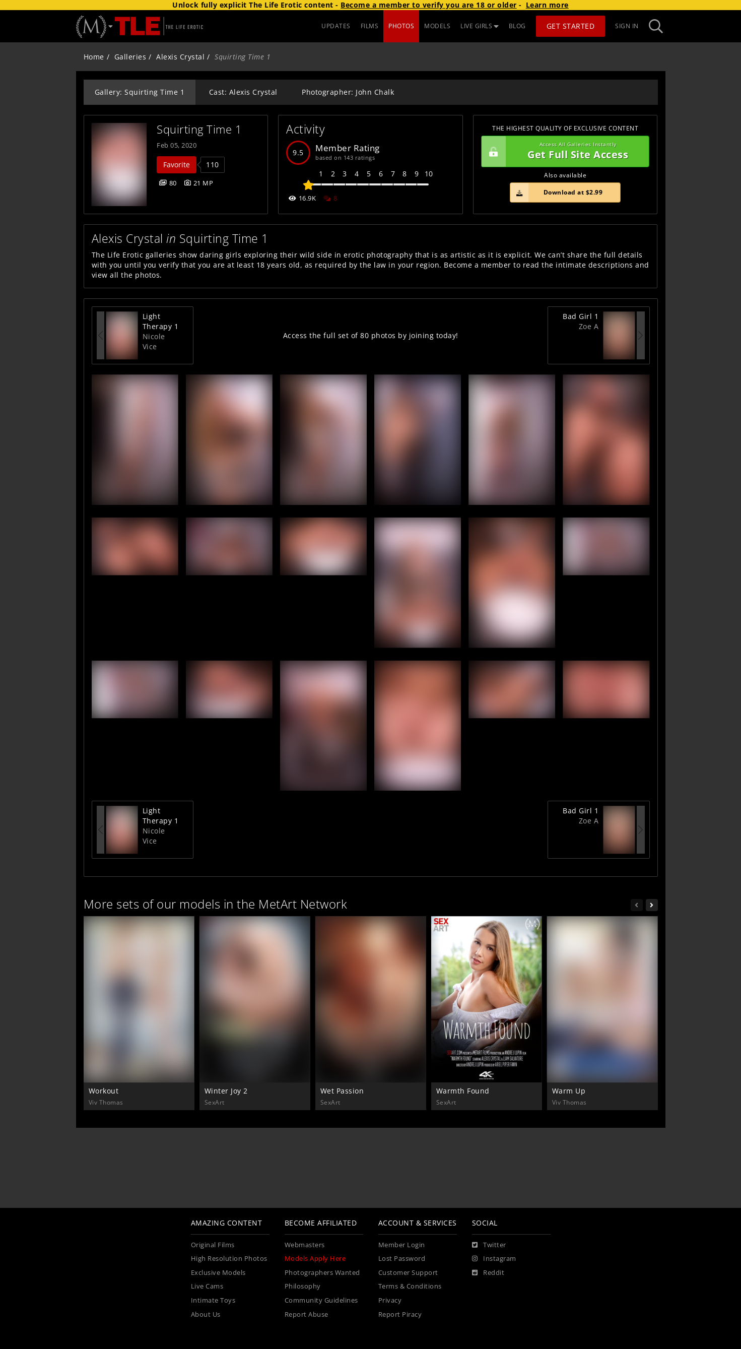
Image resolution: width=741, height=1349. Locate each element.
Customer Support (408, 1272)
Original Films (213, 1245)
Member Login (401, 1245)
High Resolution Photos (229, 1258)
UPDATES (336, 26)
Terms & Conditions (410, 1286)
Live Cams (207, 1286)
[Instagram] (494, 1258)
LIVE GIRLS (479, 26)
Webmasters (305, 1245)
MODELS (437, 26)
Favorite (176, 164)
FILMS (370, 26)
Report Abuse (306, 1314)
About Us (206, 1314)
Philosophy (303, 1286)
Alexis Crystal (180, 56)
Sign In (627, 26)
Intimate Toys (213, 1300)
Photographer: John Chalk (348, 92)
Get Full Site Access (563, 151)
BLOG (517, 26)
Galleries (130, 56)
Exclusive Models (218, 1272)
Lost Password (402, 1258)
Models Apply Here (315, 1258)
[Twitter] (489, 1245)
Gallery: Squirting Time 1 (140, 92)
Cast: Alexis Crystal (243, 92)
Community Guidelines (321, 1300)
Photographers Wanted (322, 1272)
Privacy (390, 1300)
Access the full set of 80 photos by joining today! (370, 335)
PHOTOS (401, 26)
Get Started (571, 26)
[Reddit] (488, 1272)
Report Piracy (400, 1314)
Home (94, 56)
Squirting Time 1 (199, 129)
